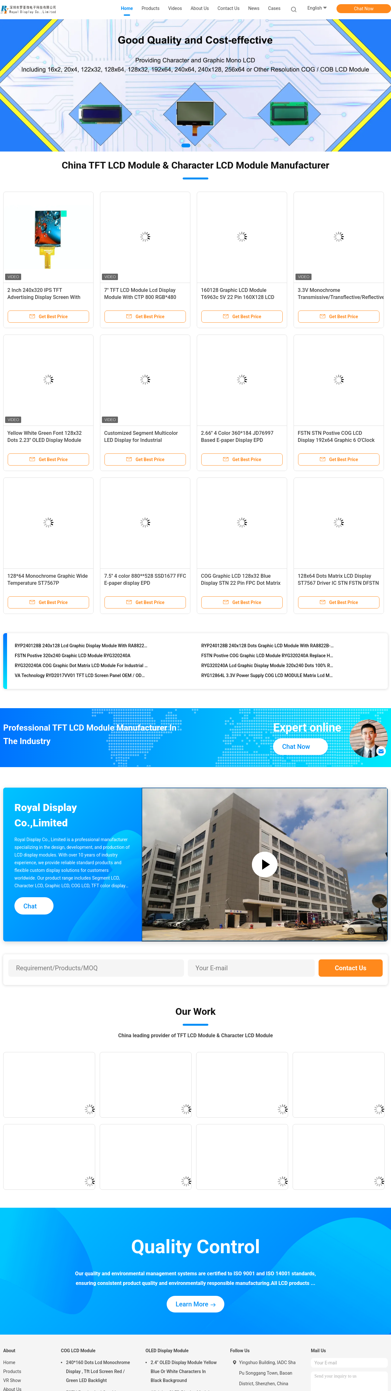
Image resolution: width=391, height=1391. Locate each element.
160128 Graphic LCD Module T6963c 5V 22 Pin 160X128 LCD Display (237, 297)
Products (12, 1371)
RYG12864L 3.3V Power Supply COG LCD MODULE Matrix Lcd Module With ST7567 (268, 677)
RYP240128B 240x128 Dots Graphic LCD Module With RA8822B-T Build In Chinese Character (268, 647)
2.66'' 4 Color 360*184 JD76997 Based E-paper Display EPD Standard (237, 440)
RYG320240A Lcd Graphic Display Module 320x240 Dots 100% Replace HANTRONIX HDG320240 (268, 667)
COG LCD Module (78, 1350)
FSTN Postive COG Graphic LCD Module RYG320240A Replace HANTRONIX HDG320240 (268, 657)
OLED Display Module (167, 1350)
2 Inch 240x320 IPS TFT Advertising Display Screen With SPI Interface (43, 297)
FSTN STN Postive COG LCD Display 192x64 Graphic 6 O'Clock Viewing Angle (336, 440)
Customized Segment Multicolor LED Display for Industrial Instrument (141, 440)
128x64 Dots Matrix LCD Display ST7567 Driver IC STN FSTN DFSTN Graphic (338, 583)
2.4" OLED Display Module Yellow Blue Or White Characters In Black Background (184, 1371)
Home (9, 1362)
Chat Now (364, 8)
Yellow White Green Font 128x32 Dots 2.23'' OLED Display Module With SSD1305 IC (44, 440)
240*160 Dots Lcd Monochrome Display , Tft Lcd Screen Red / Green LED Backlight (98, 1371)
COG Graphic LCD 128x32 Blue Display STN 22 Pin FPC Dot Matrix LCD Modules (240, 583)
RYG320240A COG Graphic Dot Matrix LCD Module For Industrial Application (81, 667)
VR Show (12, 1380)
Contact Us (351, 968)
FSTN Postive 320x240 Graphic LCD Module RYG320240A (72, 657)
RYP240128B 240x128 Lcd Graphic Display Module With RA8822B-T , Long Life (81, 647)
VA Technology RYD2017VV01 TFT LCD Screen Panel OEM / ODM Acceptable (81, 677)
